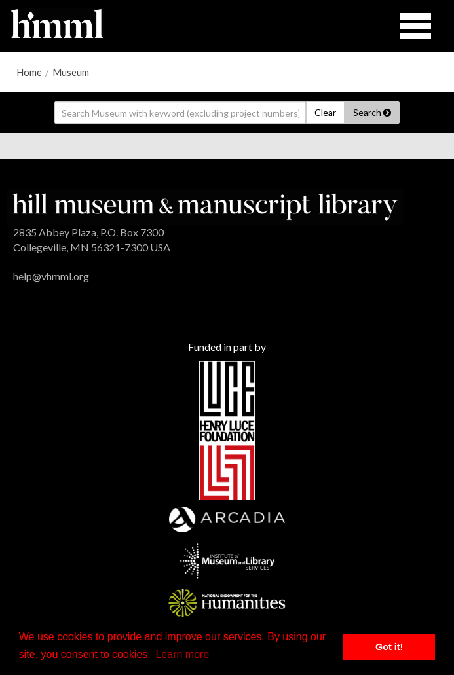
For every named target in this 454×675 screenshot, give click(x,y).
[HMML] (205, 205)
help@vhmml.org (51, 276)
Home (29, 72)
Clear (325, 112)
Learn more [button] (182, 654)
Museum (70, 72)
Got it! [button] (389, 647)
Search (372, 112)
